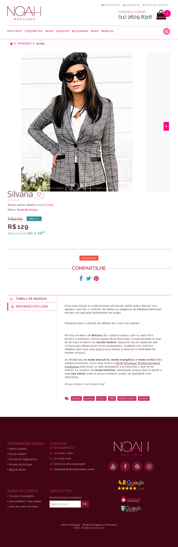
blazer (76, 398)
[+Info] (49, 205)
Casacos (63, 31)
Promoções (24, 43)
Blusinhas (80, 31)
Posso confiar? (17, 454)
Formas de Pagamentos (22, 459)
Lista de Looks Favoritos (22, 506)
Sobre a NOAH (16, 448)
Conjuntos (34, 31)
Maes (95, 31)
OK (85, 504)
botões (143, 398)
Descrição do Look (29, 307)
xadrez (89, 398)
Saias (49, 31)
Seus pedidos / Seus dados (24, 501)
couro (101, 398)
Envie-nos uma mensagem (69, 463)
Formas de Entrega (19, 464)
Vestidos (14, 31)
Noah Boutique (27, 209)
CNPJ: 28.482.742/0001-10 (89, 527)
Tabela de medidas (28, 299)
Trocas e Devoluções (20, 496)
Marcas (108, 31)
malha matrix (127, 398)
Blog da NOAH (16, 469)
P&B (112, 398)
